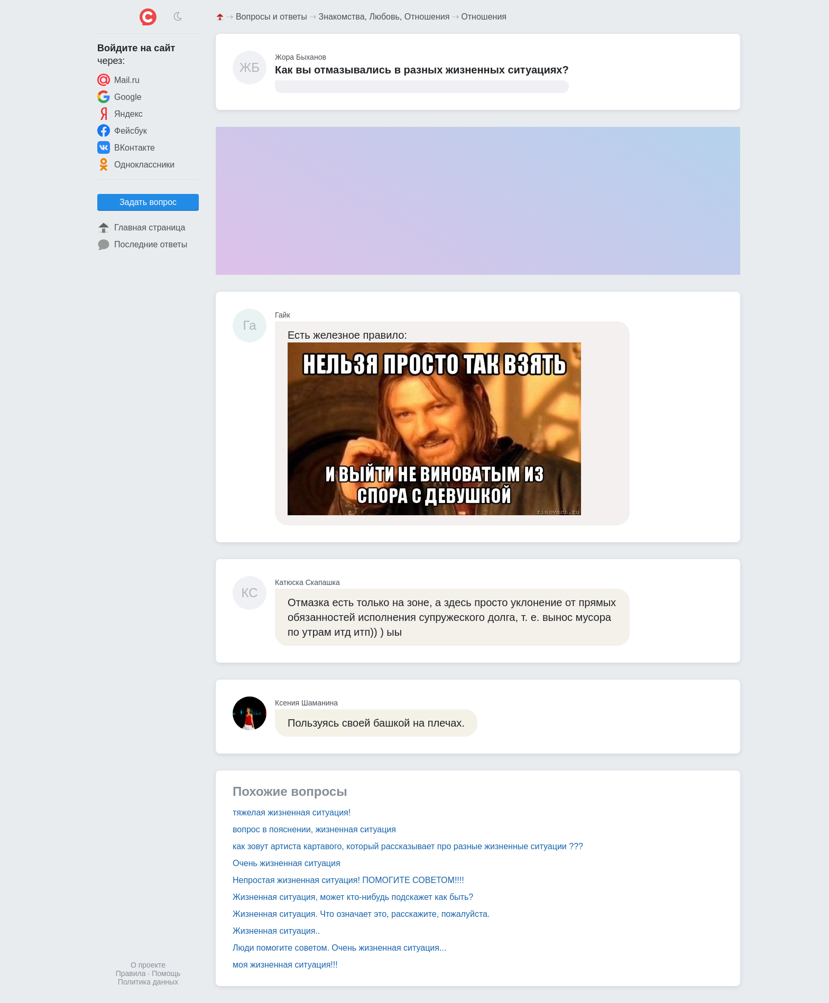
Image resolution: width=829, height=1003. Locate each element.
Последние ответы (142, 244)
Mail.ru (118, 79)
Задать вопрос (148, 202)
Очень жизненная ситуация (286, 863)
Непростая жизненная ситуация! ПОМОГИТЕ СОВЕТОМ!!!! (348, 880)
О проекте (148, 965)
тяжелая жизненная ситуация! (292, 812)
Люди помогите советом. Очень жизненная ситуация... (339, 947)
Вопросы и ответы (271, 16)
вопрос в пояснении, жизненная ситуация (314, 829)
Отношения (483, 16)
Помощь (166, 973)
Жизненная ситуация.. (276, 930)
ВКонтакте (126, 147)
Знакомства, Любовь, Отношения (384, 16)
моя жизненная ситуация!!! (285, 964)
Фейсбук (122, 130)
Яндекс (120, 113)
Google (119, 96)
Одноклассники (135, 164)
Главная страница (141, 227)
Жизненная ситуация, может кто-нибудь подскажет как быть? (353, 897)
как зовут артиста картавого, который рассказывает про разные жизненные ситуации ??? (408, 846)
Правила (131, 973)
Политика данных (148, 982)
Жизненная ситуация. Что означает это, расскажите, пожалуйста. (361, 913)
